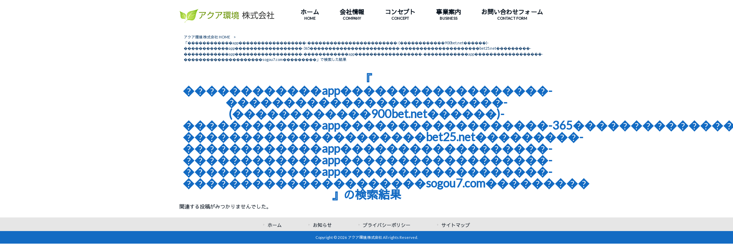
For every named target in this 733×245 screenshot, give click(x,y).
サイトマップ (455, 225)
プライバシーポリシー (386, 225)
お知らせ (322, 225)
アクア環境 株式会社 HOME (207, 37)
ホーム (274, 225)
